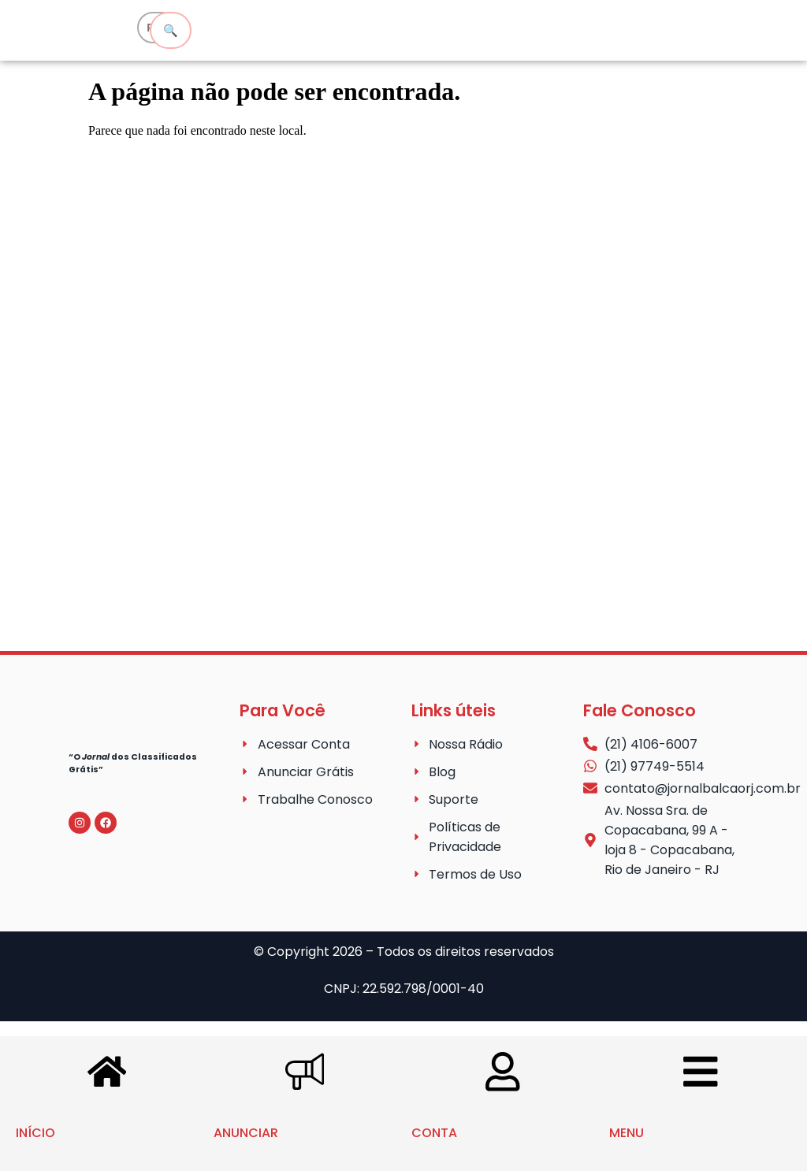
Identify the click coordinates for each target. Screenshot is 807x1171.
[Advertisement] (403, 412)
